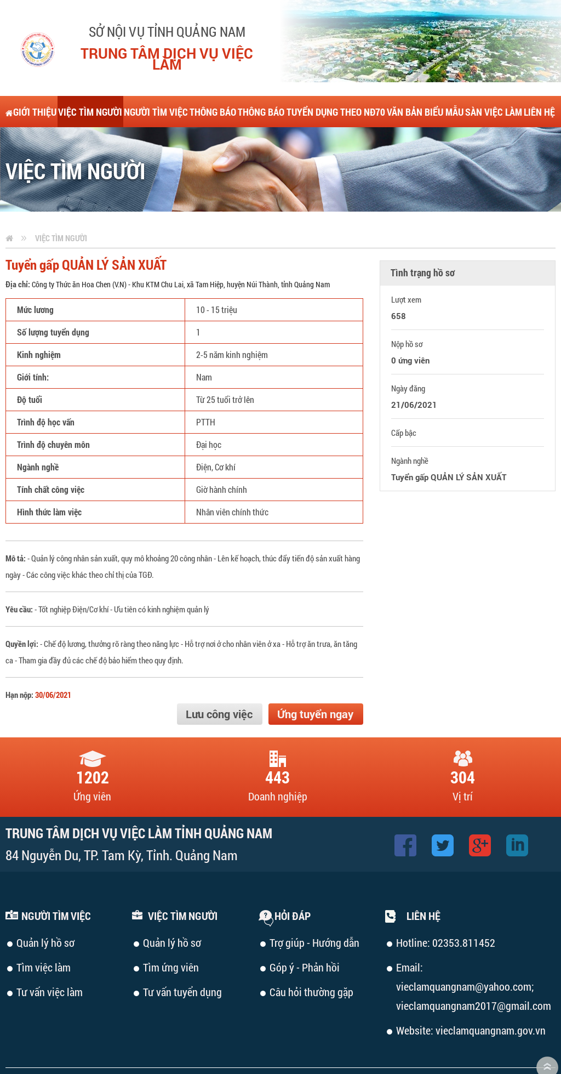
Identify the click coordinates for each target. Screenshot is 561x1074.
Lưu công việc (219, 682)
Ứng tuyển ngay (315, 682)
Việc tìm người (61, 206)
